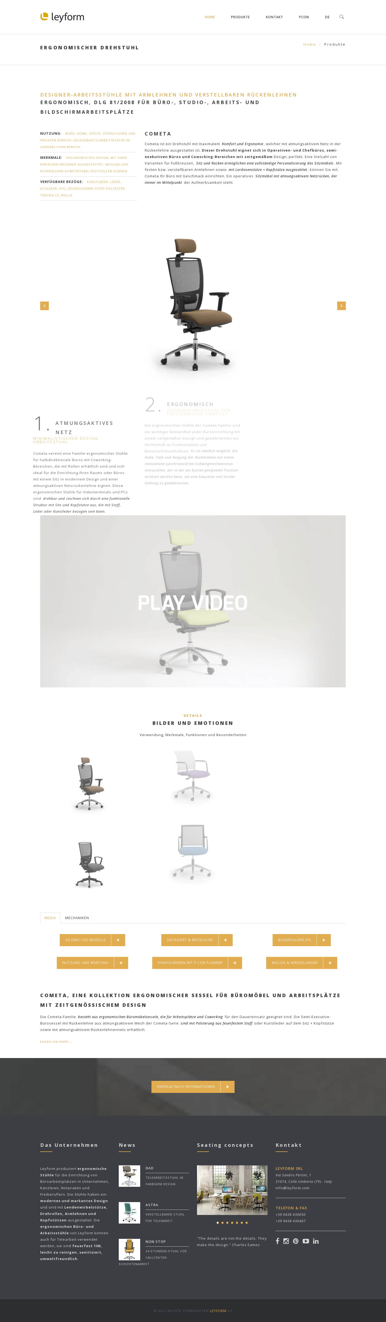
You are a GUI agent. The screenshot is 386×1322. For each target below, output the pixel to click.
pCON (304, 17)
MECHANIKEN (77, 917)
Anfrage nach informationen (193, 1087)
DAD (150, 1168)
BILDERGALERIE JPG (301, 940)
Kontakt (274, 17)
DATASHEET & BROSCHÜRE (197, 940)
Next (341, 306)
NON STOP (156, 1241)
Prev (44, 306)
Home (210, 17)
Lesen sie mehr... (56, 1041)
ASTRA (152, 1204)
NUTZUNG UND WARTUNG (92, 963)
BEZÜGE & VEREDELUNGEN (302, 963)
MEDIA (50, 917)
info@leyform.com (293, 1187)
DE (327, 17)
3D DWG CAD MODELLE (92, 940)
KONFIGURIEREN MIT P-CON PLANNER (197, 963)
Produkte (240, 17)
